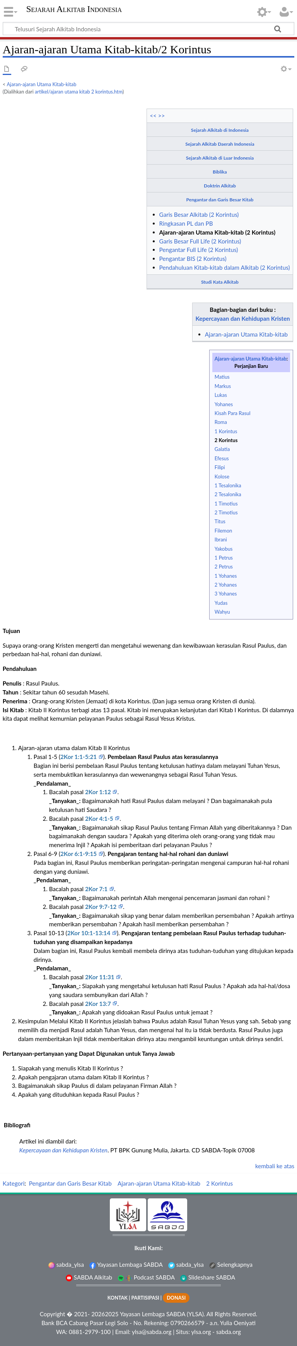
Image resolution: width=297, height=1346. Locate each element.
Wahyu (222, 612)
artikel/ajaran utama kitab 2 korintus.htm (79, 91)
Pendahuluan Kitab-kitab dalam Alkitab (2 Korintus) (224, 267)
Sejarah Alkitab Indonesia (74, 9)
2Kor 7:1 (97, 888)
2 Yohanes (226, 585)
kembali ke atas (274, 1165)
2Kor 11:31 (100, 976)
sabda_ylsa (66, 1264)
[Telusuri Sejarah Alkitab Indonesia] (148, 28)
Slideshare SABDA (207, 1277)
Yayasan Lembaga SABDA (126, 1264)
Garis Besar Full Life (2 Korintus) (200, 241)
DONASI (176, 1298)
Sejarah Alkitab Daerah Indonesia (219, 144)
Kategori (13, 1183)
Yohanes (224, 404)
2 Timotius (226, 512)
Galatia (222, 449)
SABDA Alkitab (89, 1277)
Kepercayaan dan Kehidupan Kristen (243, 318)
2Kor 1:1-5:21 (79, 756)
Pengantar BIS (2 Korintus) (193, 258)
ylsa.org (201, 1331)
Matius (222, 377)
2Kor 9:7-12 (101, 906)
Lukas (221, 395)
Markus (223, 386)
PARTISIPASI (145, 1298)
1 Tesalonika (228, 485)
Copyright (52, 1313)
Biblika (220, 172)
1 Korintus (226, 431)
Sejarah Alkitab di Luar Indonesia (220, 158)
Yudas (221, 603)
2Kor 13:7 (98, 1003)
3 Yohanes (226, 593)
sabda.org (228, 1331)
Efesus (222, 458)
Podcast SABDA (146, 1277)
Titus (220, 521)
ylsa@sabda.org (151, 1331)
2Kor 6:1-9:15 (79, 853)
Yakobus (224, 549)
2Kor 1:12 (98, 791)
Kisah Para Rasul (233, 413)
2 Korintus (226, 440)
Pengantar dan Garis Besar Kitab (220, 199)
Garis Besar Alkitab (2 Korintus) (199, 214)
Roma (221, 422)
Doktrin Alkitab (220, 186)
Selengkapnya (231, 1264)
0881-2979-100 (90, 1331)
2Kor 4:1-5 (99, 818)
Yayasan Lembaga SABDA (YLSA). (162, 1313)
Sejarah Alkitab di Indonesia (220, 130)
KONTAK (118, 1298)
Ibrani (221, 539)
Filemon (223, 531)
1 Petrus (224, 558)
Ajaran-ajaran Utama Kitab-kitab (42, 84)
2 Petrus (224, 566)
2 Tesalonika (228, 494)
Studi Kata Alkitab (220, 282)
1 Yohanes (226, 576)
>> (161, 115)
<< (153, 115)
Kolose (222, 476)
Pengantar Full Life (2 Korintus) (198, 249)
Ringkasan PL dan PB (186, 223)
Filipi (220, 467)
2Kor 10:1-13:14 (89, 932)
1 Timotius (226, 503)
